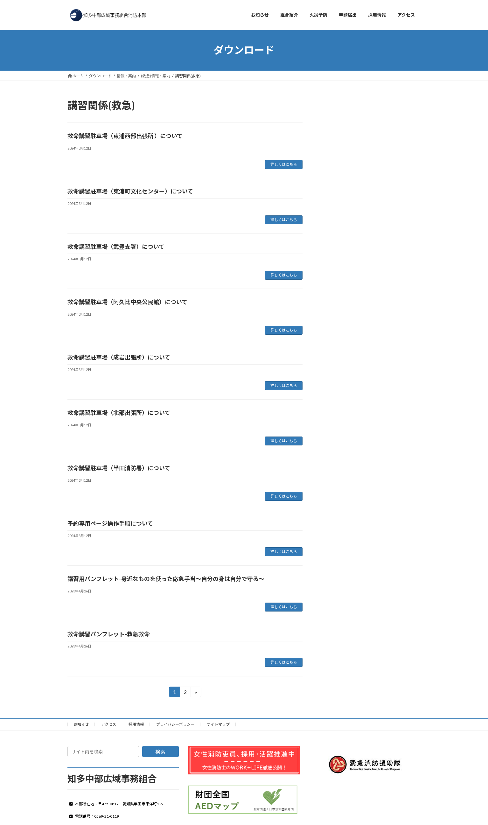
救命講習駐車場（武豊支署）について (115, 246)
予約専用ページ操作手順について (110, 523)
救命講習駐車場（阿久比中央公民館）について (127, 301)
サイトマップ (218, 724)
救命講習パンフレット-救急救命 (108, 634)
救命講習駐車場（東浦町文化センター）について (130, 191)
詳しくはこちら (283, 164)
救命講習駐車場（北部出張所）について (118, 412)
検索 (160, 752)
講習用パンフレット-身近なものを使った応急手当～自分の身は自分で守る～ (165, 578)
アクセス (108, 724)
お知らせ (81, 724)
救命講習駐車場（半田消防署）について (118, 468)
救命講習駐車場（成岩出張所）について (118, 357)
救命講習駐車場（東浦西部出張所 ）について (125, 135)
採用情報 (136, 724)
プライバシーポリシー (175, 724)
